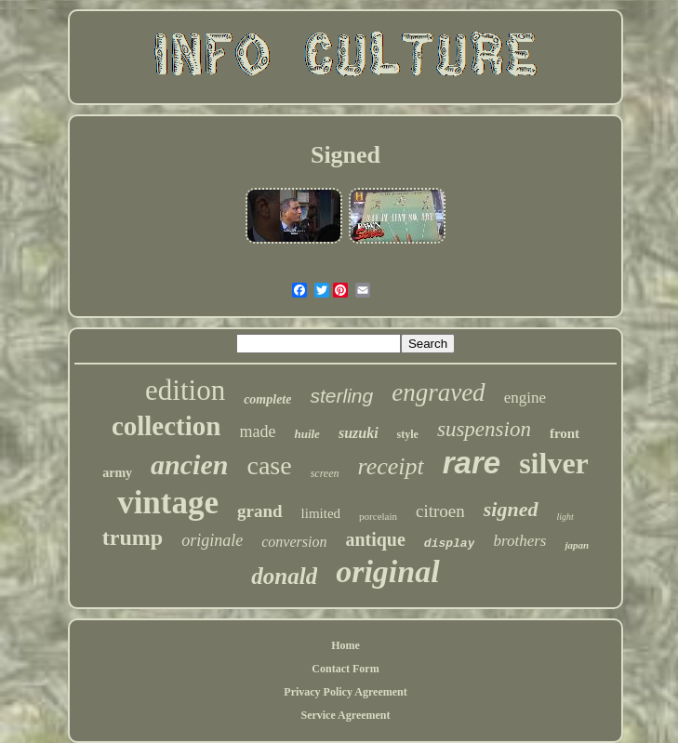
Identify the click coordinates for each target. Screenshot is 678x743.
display (449, 544)
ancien (189, 464)
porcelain (378, 516)
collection (166, 426)
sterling (341, 395)
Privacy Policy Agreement (345, 691)
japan (577, 545)
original (387, 571)
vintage (168, 502)
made (257, 431)
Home (345, 645)
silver (554, 463)
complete (267, 399)
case (268, 465)
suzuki (359, 433)
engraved (438, 392)
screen (325, 473)
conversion (293, 542)
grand (260, 511)
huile (306, 434)
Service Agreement (345, 715)
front (564, 433)
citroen (440, 511)
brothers (519, 541)
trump (132, 537)
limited (321, 513)
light (565, 516)
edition (185, 390)
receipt (391, 466)
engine (525, 397)
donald (284, 576)
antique (375, 539)
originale (212, 540)
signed (511, 509)
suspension (484, 429)
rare (471, 462)
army (117, 473)
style (408, 434)
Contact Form (345, 668)
